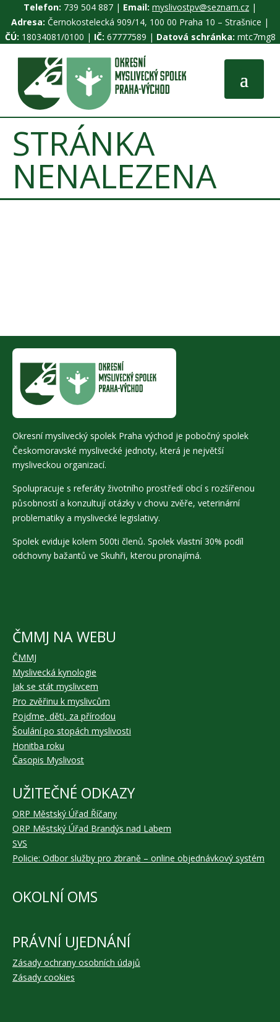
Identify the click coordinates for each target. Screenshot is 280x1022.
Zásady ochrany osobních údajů (76, 962)
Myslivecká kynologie (54, 672)
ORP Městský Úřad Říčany (64, 813)
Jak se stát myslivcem (55, 686)
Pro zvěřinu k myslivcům (61, 701)
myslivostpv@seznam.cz (200, 7)
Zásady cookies (43, 977)
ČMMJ (24, 657)
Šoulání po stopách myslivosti (71, 731)
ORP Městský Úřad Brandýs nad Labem (91, 828)
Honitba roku (38, 746)
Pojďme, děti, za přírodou (64, 716)
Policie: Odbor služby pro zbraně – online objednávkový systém (138, 858)
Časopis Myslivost (48, 760)
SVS (19, 843)
